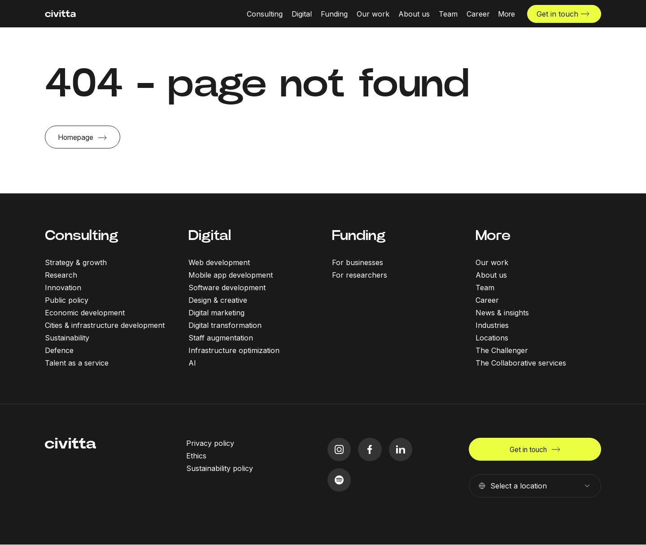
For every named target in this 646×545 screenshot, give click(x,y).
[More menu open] (506, 13)
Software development (227, 287)
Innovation (63, 287)
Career (487, 300)
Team (485, 287)
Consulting (81, 235)
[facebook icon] (370, 450)
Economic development (85, 312)
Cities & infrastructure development (105, 325)
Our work (492, 262)
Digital (209, 235)
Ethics (196, 455)
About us (491, 274)
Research (61, 274)
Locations (492, 337)
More (493, 235)
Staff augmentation (220, 337)
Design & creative (217, 300)
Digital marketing (216, 312)
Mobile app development (230, 274)
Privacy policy (210, 443)
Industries (492, 325)
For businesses (357, 262)
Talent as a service (77, 362)
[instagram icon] (339, 450)
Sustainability (67, 337)
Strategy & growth (76, 262)
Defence (59, 350)
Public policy (66, 300)
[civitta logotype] (60, 13)
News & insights (502, 312)
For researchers (359, 274)
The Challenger (502, 350)
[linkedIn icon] (401, 450)
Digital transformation (225, 325)
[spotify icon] (339, 481)
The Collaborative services (521, 362)
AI (192, 362)
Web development (219, 262)
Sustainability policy (219, 468)
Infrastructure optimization (233, 350)
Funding (359, 235)
